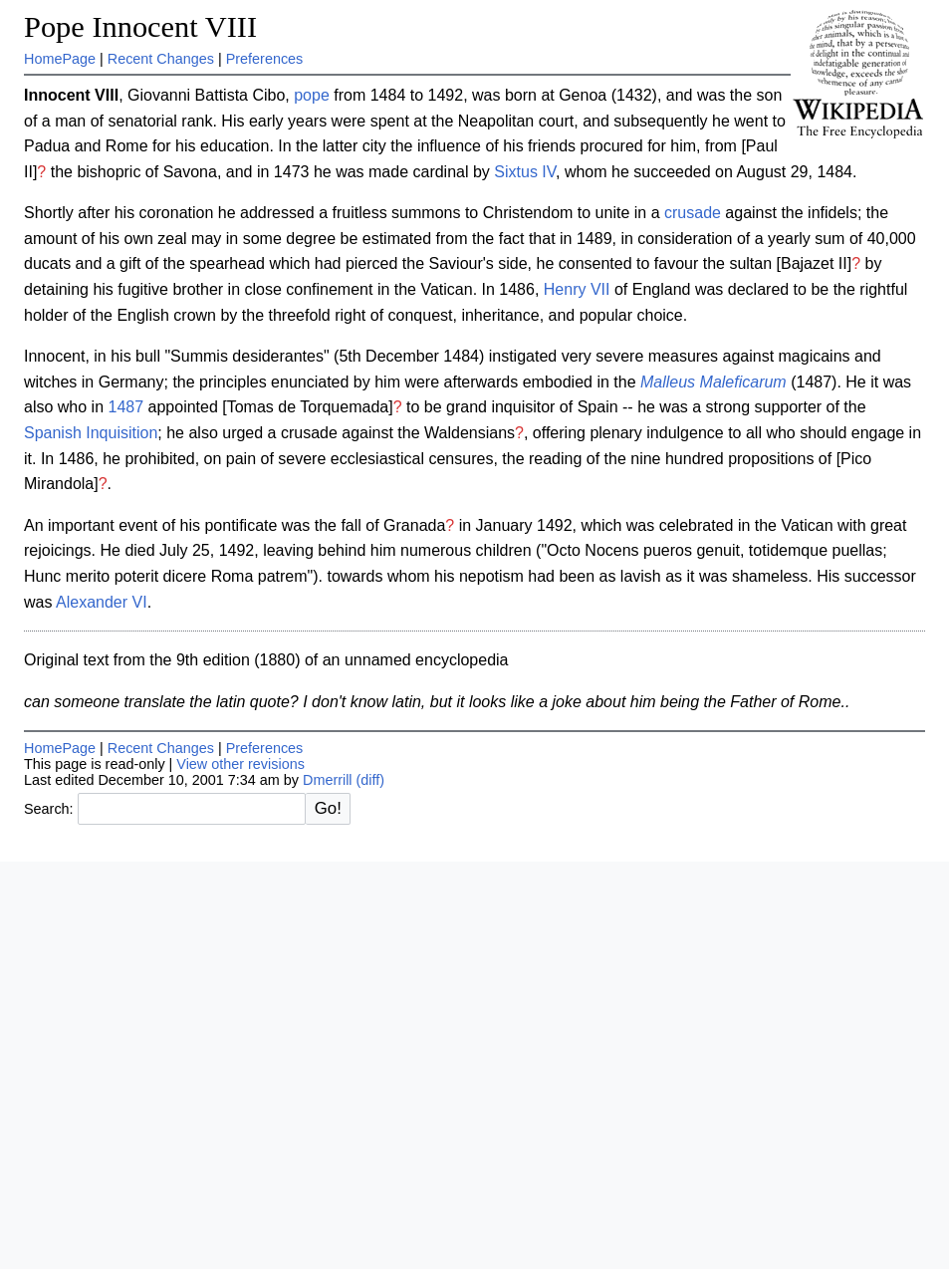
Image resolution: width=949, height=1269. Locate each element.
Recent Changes (161, 59)
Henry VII (577, 289)
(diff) (370, 780)
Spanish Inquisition (90, 432)
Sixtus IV (525, 171)
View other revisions (240, 764)
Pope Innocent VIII (140, 27)
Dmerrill (328, 780)
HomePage (60, 59)
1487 (126, 406)
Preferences (265, 59)
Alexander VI (101, 602)
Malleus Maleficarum (713, 382)
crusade (692, 212)
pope (312, 95)
